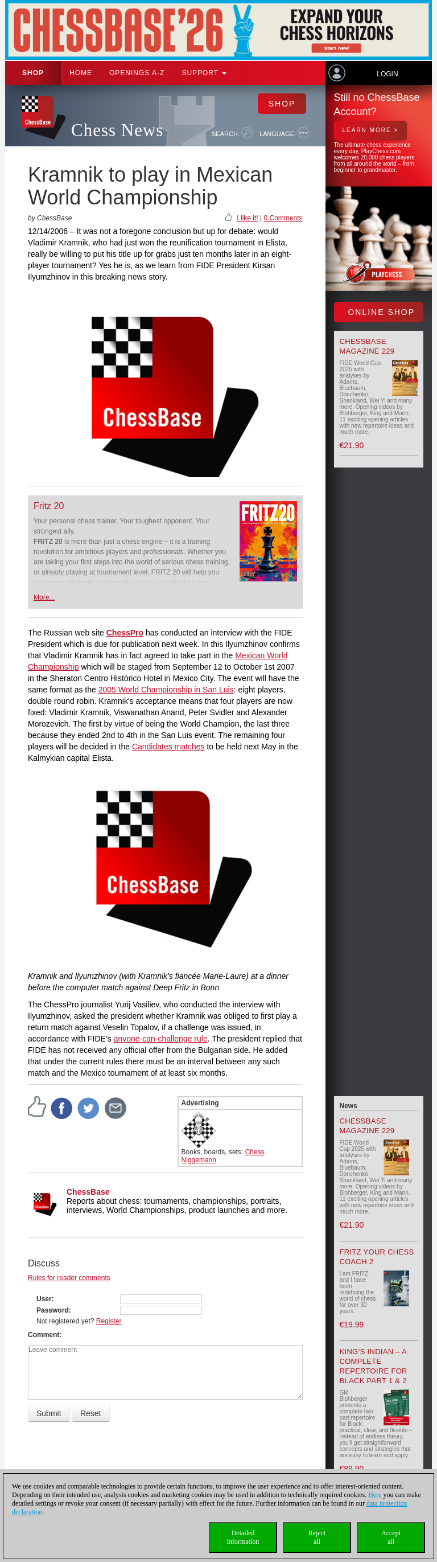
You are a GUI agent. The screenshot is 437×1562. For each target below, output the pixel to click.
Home (80, 73)
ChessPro (124, 632)
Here (374, 1495)
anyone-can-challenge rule (161, 1038)
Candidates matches (168, 746)
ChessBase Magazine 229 (367, 346)
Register (109, 1321)
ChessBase (88, 1191)
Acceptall (391, 1537)
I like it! (247, 218)
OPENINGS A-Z (136, 73)
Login (387, 74)
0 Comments (282, 218)
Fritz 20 (49, 506)
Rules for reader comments (69, 1278)
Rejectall (317, 1537)
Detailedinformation (243, 1537)
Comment (43, 1335)
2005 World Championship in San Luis (166, 689)
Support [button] (204, 73)
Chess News (117, 130)
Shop (33, 73)
